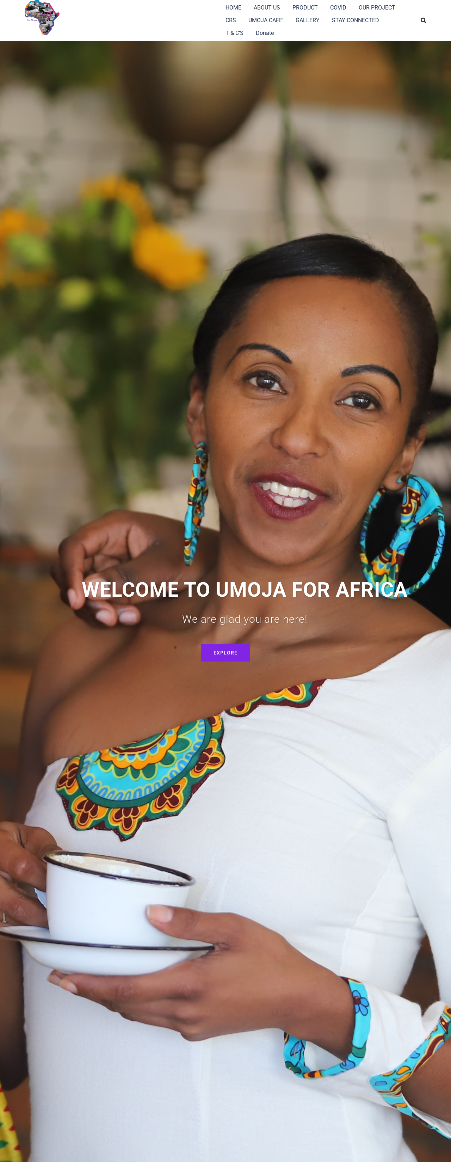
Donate (265, 33)
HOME (233, 7)
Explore (225, 653)
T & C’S (234, 33)
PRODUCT (305, 7)
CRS (231, 20)
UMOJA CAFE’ (265, 20)
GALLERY (308, 20)
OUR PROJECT (377, 7)
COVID (338, 7)
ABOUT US (267, 7)
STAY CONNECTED (355, 20)
